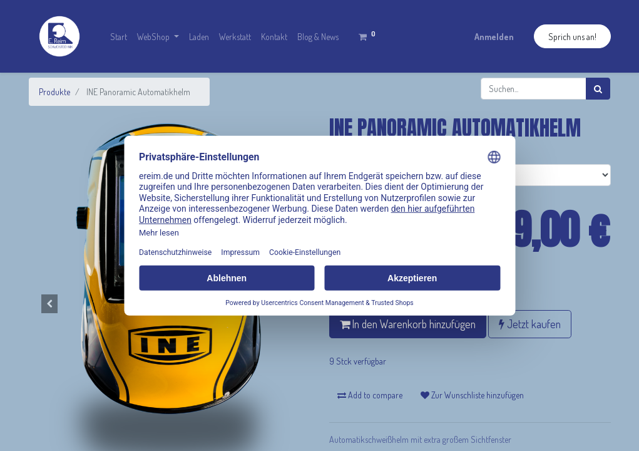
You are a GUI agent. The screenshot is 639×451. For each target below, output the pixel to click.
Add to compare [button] (369, 395)
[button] (50, 303)
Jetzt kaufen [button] (530, 324)
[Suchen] (598, 89)
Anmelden (494, 36)
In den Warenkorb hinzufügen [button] (408, 324)
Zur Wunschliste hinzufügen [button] (472, 395)
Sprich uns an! (572, 36)
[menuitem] (118, 36)
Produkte (54, 91)
